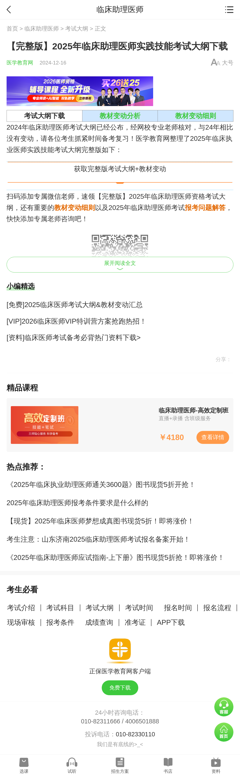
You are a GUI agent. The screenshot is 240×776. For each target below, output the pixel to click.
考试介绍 (21, 608)
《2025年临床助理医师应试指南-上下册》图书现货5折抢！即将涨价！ (115, 557)
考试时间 (139, 608)
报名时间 (178, 608)
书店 (168, 771)
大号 (227, 63)
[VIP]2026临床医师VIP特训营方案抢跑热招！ (77, 321)
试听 (72, 771)
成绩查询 (99, 622)
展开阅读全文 (120, 265)
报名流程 (217, 608)
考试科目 (60, 608)
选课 (24, 771)
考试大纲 (76, 28)
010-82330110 (135, 734)
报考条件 (60, 622)
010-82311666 (100, 721)
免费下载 (120, 688)
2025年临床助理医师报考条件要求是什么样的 (77, 503)
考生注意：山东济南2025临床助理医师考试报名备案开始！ (98, 539)
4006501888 (142, 721)
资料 (216, 771)
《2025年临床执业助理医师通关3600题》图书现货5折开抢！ (101, 484)
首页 (12, 28)
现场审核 (21, 622)
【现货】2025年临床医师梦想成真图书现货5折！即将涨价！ (100, 521)
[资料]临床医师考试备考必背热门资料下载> (74, 337)
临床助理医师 (41, 28)
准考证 (135, 622)
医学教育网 (20, 63)
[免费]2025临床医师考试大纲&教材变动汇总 (75, 305)
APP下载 (171, 622)
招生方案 (120, 771)
